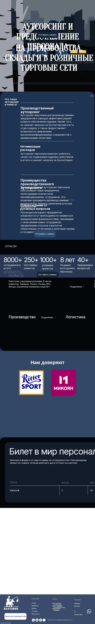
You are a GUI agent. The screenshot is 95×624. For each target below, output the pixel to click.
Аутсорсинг (56, 603)
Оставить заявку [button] (47, 34)
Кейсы (34, 608)
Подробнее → (77, 286)
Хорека (77, 603)
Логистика (78, 614)
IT (75, 612)
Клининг (57, 610)
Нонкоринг (56, 609)
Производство (59, 607)
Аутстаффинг (57, 606)
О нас (34, 603)
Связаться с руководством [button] (15, 616)
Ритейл (77, 606)
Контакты (35, 614)
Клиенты (35, 606)
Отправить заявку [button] (45, 234)
